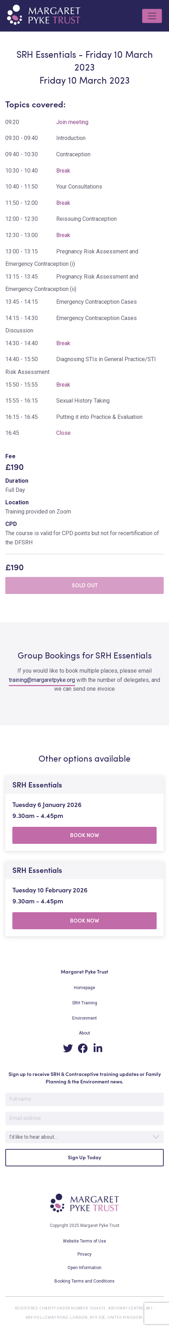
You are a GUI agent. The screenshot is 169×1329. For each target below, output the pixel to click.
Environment (84, 1018)
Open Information (84, 1267)
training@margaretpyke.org (42, 680)
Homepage (84, 987)
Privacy (84, 1254)
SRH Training (84, 1002)
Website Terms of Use (84, 1241)
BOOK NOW (84, 835)
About (84, 1033)
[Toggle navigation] (152, 16)
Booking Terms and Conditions (84, 1281)
